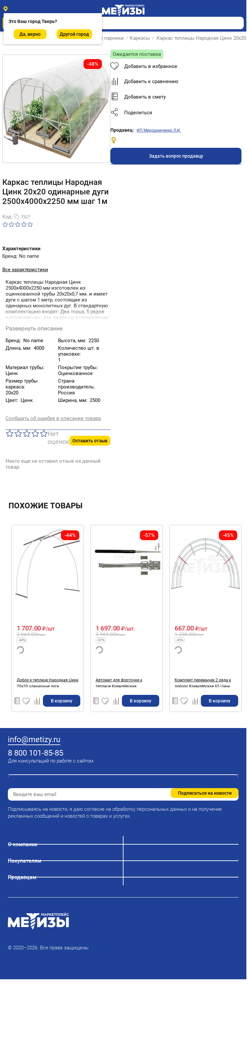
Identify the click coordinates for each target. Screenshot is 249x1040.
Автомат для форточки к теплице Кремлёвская (119, 682)
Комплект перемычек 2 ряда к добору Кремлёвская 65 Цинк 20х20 (203, 682)
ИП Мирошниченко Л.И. (159, 130)
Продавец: (122, 130)
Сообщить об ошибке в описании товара (53, 418)
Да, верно (30, 34)
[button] (175, 113)
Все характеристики (25, 270)
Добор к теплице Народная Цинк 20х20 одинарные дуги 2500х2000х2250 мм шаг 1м (47, 682)
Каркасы (140, 38)
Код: (7, 217)
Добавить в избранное (143, 66)
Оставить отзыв (89, 440)
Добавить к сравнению (144, 81)
